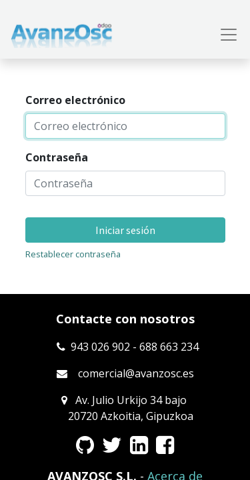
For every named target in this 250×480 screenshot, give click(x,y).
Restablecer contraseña (73, 254)
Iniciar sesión (125, 230)
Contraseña (56, 157)
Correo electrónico (75, 100)
